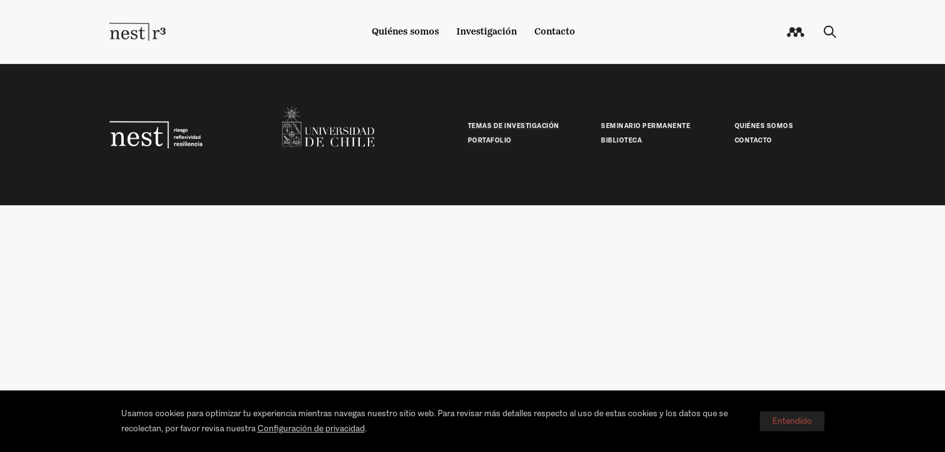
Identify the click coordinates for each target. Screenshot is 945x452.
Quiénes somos (405, 31)
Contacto (554, 31)
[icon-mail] (795, 32)
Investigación (486, 31)
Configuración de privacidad (311, 428)
